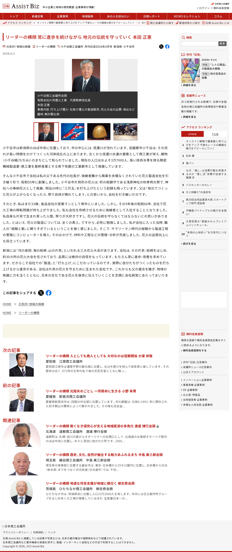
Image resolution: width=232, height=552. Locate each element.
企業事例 (62, 16)
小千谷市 (128, 46)
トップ (14, 16)
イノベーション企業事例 (197, 380)
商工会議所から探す (160, 23)
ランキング (17, 23)
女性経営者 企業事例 (195, 400)
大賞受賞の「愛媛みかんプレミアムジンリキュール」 (206, 223)
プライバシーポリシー (16, 532)
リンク (52, 532)
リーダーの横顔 (46, 46)
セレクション (187, 16)
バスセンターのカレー (199, 185)
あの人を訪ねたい (118, 16)
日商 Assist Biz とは (215, 23)
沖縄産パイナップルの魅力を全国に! (206, 212)
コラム (218, 16)
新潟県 (118, 46)
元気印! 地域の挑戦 (18, 46)
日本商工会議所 (15, 526)
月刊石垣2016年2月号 (98, 46)
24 (192, 134)
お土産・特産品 (191, 395)
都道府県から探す (188, 23)
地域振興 (87, 16)
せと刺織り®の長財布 (198, 192)
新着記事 (37, 16)
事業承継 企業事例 (194, 385)
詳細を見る (189, 85)
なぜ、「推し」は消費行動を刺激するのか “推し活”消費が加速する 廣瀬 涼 (206, 174)
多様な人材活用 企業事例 (198, 404)
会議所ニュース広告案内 (197, 367)
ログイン (204, 8)
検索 (222, 43)
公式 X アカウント (193, 372)
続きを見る (189, 243)
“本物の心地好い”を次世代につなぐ (206, 234)
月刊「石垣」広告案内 (195, 362)
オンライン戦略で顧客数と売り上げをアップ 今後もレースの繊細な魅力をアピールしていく (86, 23)
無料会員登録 (221, 8)
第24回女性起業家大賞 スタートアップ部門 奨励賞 (206, 201)
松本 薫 (190, 155)
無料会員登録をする (195, 350)
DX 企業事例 (190, 390)
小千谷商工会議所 (72, 46)
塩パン (190, 163)
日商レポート (151, 16)
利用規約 (38, 532)
